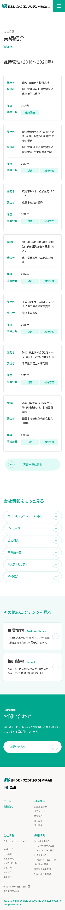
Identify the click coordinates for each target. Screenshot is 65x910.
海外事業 (38, 825)
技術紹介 (7, 872)
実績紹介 (7, 877)
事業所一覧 (8, 858)
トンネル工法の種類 (45, 850)
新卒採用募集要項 (42, 869)
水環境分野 (39, 811)
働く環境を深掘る (42, 864)
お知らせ (8, 806)
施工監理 (38, 820)
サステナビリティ (10, 863)
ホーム (7, 801)
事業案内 (39, 801)
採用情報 (39, 835)
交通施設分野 (40, 806)
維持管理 (38, 816)
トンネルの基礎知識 (45, 846)
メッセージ (8, 849)
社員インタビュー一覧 (46, 859)
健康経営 (7, 868)
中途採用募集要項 (42, 873)
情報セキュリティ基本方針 (14, 886)
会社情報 (8, 835)
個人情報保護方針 (11, 891)
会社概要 (7, 854)
